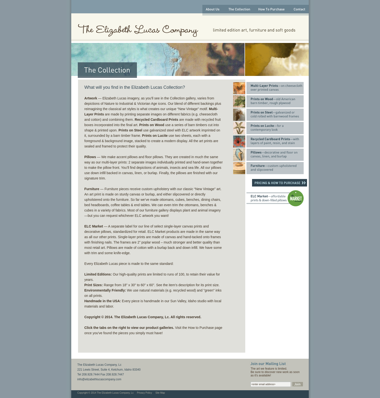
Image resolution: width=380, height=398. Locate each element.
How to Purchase (201, 328)
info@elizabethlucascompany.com (99, 379)
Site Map (160, 392)
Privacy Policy (144, 392)
